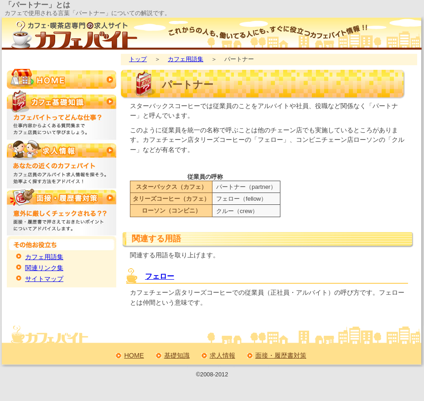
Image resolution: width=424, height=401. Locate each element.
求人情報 (222, 355)
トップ (138, 59)
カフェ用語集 (185, 59)
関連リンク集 (44, 268)
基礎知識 (177, 355)
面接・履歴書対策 (280, 355)
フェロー (159, 276)
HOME (134, 355)
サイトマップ (44, 279)
